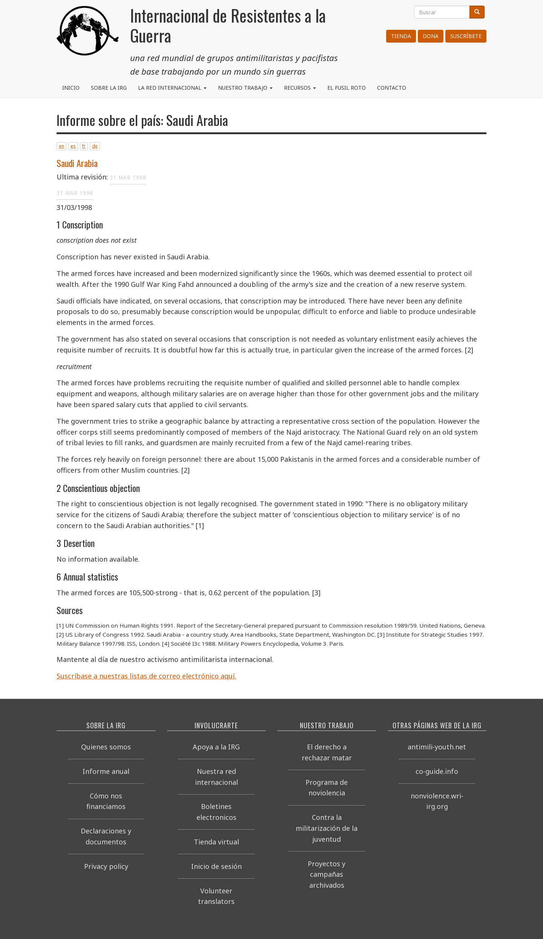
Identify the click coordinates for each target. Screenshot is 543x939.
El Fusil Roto (346, 87)
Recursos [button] (300, 87)
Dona (431, 36)
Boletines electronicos (216, 812)
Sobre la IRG (109, 87)
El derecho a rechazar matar (327, 752)
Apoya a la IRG (216, 746)
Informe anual (106, 771)
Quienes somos (106, 746)
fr (84, 146)
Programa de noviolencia (326, 788)
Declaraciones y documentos (106, 836)
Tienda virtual (216, 841)
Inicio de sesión (216, 866)
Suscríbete (466, 36)
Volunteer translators (216, 896)
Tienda (401, 36)
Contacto (391, 87)
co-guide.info (437, 771)
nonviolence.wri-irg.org (437, 801)
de (95, 146)
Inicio (71, 87)
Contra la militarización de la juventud (326, 828)
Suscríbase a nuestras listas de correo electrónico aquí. (146, 675)
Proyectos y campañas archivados (326, 874)
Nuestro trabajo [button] (245, 87)
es (73, 146)
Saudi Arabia (77, 163)
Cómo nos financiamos (106, 801)
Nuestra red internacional (216, 777)
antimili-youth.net (437, 746)
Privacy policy (106, 866)
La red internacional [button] (172, 87)
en (61, 146)
